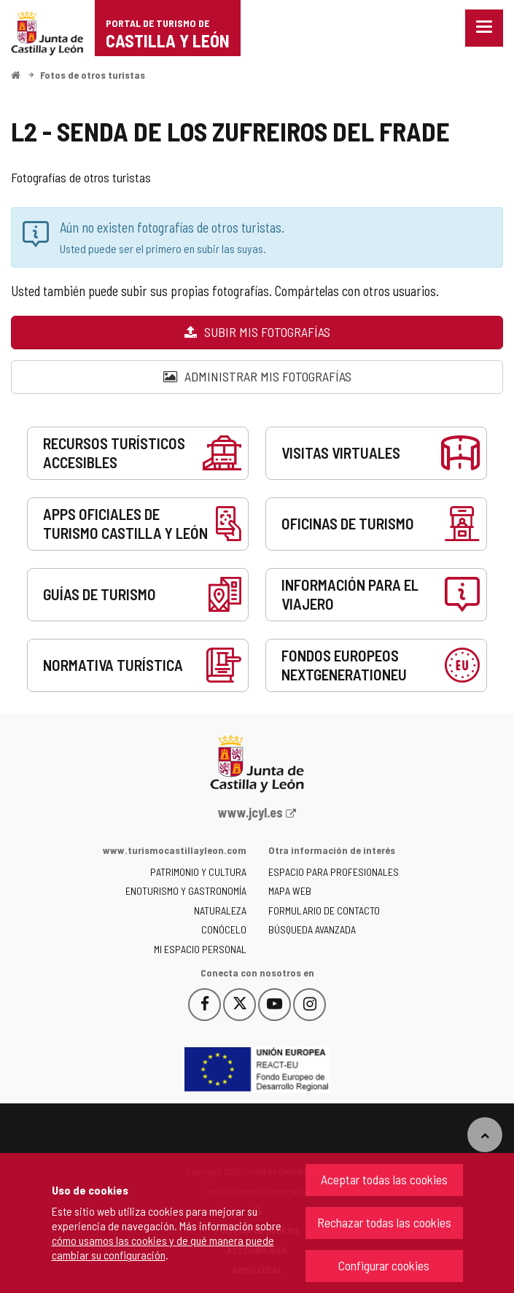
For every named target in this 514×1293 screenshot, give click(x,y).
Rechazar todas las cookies (384, 1222)
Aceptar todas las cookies (384, 1179)
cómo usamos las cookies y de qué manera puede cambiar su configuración (163, 1247)
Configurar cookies (383, 1265)
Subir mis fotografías (257, 332)
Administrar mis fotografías (257, 376)
